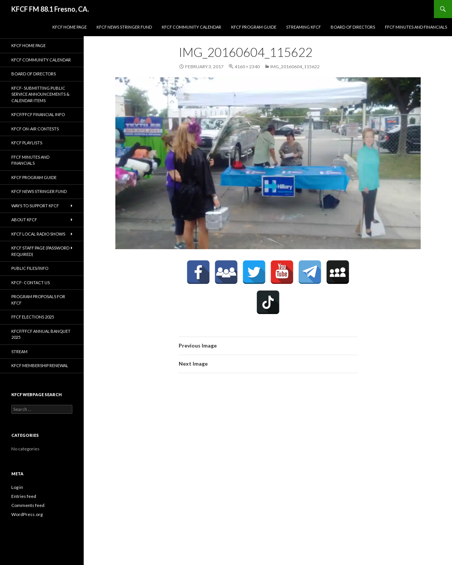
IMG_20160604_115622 (295, 66)
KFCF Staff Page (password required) (40, 251)
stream (19, 351)
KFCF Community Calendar (191, 26)
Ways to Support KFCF (35, 205)
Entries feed (23, 496)
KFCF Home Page (69, 26)
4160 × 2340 (247, 66)
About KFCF (24, 219)
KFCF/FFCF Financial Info (38, 114)
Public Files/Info (29, 268)
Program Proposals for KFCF (38, 299)
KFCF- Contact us (30, 282)
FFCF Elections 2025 (32, 316)
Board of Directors (353, 26)
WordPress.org (27, 514)
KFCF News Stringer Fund (124, 26)
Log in (17, 487)
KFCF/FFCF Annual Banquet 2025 (40, 334)
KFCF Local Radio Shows (38, 233)
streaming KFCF (303, 26)
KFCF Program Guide (253, 26)
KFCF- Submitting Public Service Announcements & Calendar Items (40, 94)
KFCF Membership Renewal (39, 365)
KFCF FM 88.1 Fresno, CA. (50, 9)
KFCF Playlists (26, 142)
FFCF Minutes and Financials (416, 26)
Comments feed (27, 505)
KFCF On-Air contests (35, 128)
